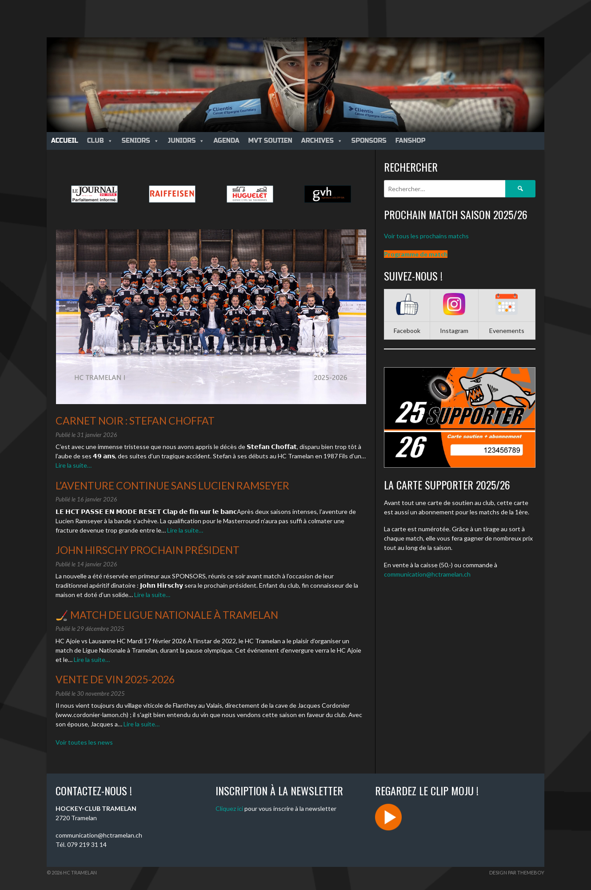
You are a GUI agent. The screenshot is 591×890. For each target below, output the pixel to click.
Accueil (64, 140)
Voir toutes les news (84, 742)
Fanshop (410, 140)
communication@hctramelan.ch (427, 574)
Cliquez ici (229, 808)
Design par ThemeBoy (516, 872)
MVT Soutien (270, 140)
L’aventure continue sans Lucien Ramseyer (172, 485)
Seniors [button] (140, 140)
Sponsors (369, 140)
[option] (94, 194)
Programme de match (415, 254)
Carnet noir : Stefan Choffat (135, 420)
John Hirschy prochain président (148, 550)
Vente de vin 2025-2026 (115, 679)
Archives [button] (322, 140)
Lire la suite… (74, 465)
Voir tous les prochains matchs (426, 236)
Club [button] (100, 140)
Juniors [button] (186, 140)
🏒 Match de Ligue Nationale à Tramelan (167, 615)
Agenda (226, 140)
